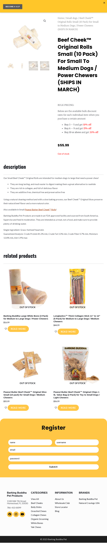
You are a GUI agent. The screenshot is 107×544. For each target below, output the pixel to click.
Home (61, 17)
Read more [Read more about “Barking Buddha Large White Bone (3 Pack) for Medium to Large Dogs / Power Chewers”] (19, 328)
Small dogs (71, 17)
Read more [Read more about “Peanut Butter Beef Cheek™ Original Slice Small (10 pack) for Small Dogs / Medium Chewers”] (19, 408)
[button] (44, 19)
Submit (53, 468)
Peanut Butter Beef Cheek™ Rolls (40, 208)
